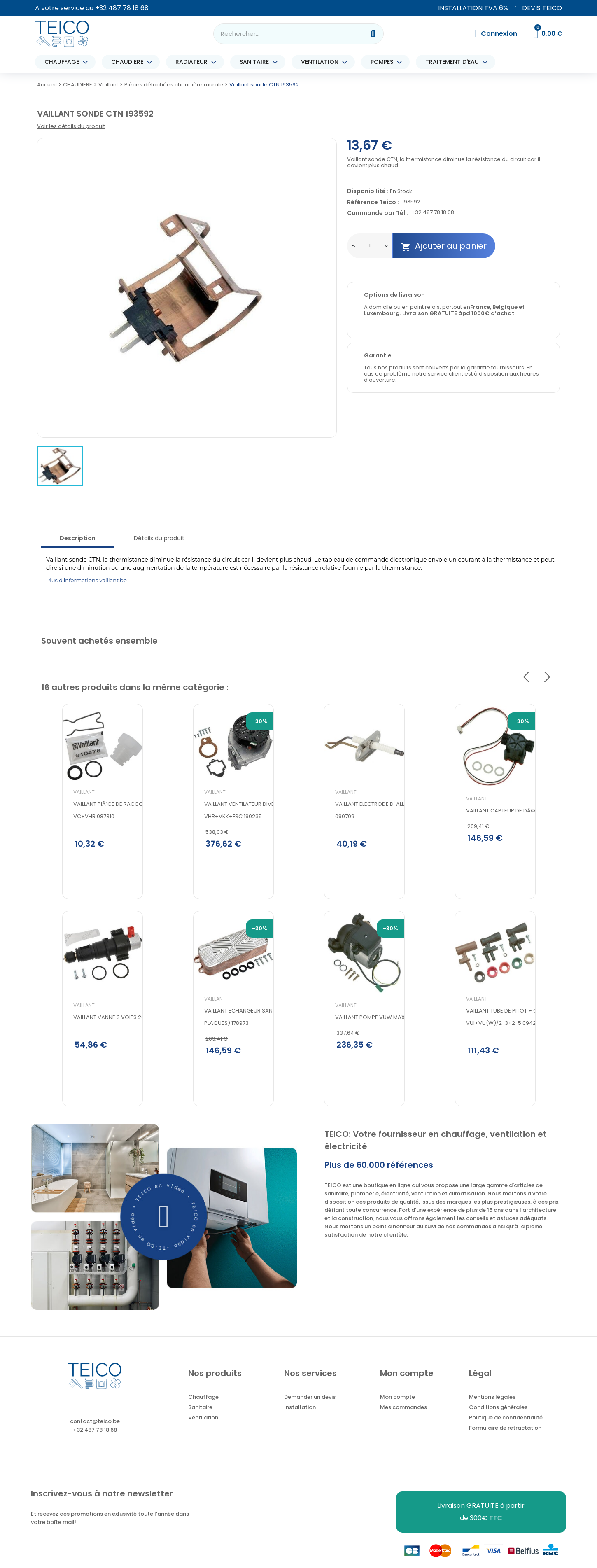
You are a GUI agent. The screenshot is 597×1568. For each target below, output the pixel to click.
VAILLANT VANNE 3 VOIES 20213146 (96, 1046)
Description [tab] (78, 538)
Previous (526, 677)
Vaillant (63, 815)
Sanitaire (200, 1418)
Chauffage (203, 1408)
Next (547, 677)
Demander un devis (310, 1408)
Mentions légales (492, 1408)
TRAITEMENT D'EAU (454, 62)
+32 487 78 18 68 (122, 8)
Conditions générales (498, 1418)
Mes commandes (403, 1418)
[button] (164, 1227)
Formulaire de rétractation (505, 1438)
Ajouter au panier (444, 246)
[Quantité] (369, 245)
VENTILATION (322, 62)
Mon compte (397, 1408)
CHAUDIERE (129, 62)
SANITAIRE (256, 62)
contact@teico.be (95, 1432)
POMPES (384, 62)
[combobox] (284, 34)
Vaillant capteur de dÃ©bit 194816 (492, 834)
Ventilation (203, 1428)
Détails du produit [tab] (159, 538)
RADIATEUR (193, 62)
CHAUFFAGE (63, 62)
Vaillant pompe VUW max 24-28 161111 (364, 1046)
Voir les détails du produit (71, 126)
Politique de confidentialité (506, 1428)
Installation (300, 1418)
